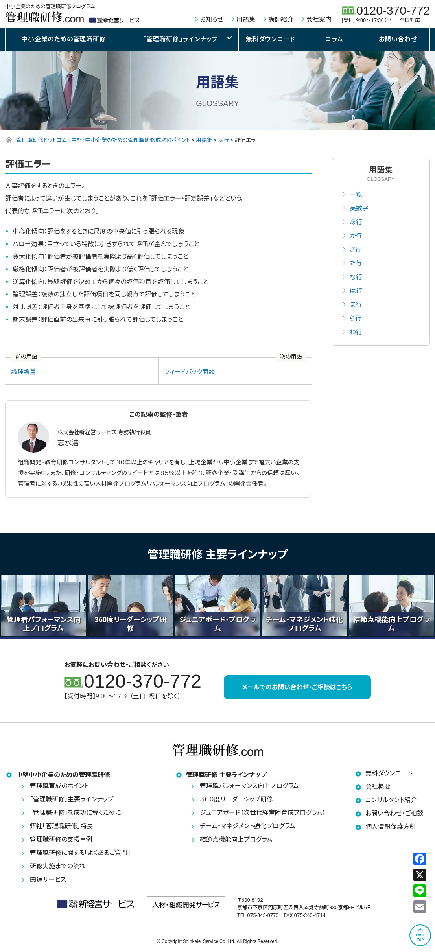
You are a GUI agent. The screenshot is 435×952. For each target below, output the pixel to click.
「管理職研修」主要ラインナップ (72, 799)
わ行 (356, 332)
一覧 (356, 194)
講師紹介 (280, 19)
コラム (334, 39)
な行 (356, 277)
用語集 (245, 19)
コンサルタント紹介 (391, 800)
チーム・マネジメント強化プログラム (247, 826)
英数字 (359, 208)
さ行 (355, 249)
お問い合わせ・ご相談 (394, 814)
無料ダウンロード (270, 39)
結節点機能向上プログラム (236, 839)
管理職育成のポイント (59, 786)
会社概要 (378, 787)
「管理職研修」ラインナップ (180, 39)
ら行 (355, 318)
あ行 (356, 222)
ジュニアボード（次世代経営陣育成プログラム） (263, 813)
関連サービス (48, 880)
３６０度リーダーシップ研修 (236, 799)
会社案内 (319, 19)
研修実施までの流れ (57, 866)
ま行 (356, 304)
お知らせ (211, 19)
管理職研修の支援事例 (61, 839)
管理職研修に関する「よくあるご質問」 (80, 853)
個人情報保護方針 (390, 827)
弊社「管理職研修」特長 (61, 826)
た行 (356, 263)
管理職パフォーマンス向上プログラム (249, 786)
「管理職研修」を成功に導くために (75, 813)
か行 (356, 235)
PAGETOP (420, 937)
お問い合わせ (398, 39)
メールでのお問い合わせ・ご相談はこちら (297, 687)
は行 (356, 291)
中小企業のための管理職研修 (63, 39)
